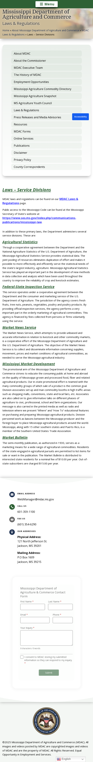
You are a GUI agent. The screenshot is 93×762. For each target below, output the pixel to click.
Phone (56, 616)
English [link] (64, 759)
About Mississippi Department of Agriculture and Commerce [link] (45, 30)
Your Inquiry (29, 628)
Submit (48, 668)
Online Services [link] (23, 138)
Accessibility (80, 116)
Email (26, 616)
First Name (29, 604)
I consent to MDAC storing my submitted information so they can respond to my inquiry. (48, 657)
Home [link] (5, 30)
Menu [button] (49, 4)
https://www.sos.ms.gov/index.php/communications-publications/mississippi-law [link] (39, 220)
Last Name (54, 604)
